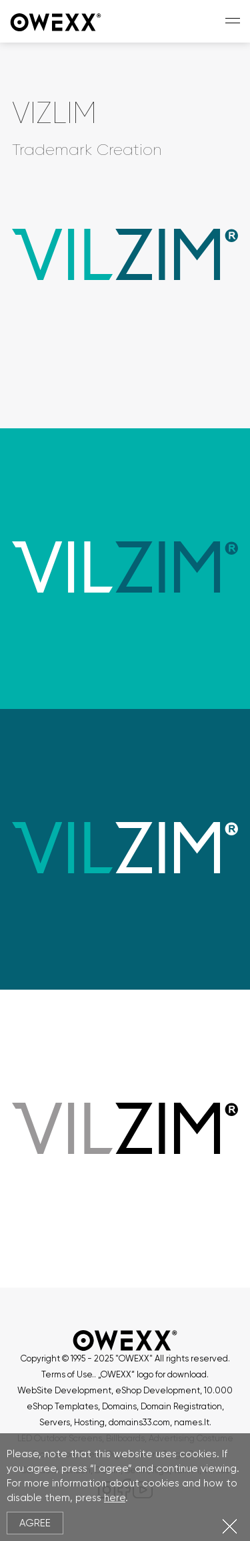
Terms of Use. (67, 1374)
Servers (54, 1422)
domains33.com (139, 1422)
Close (229, 1526)
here (114, 1498)
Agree (35, 1523)
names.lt (191, 1422)
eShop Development (157, 1390)
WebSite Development (64, 1390)
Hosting (89, 1422)
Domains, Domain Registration (162, 1406)
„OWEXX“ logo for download (152, 1374)
